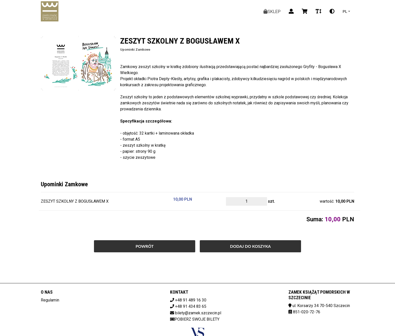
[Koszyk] (305, 11)
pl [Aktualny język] (345, 11)
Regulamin (50, 300)
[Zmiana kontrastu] (332, 11)
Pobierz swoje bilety (194, 319)
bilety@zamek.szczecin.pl (198, 313)
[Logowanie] (291, 11)
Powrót (145, 246)
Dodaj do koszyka (250, 246)
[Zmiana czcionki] (318, 11)
